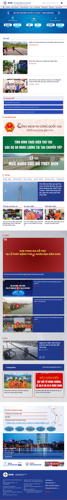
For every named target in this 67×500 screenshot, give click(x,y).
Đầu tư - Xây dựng (28, 179)
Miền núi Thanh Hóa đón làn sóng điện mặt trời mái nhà (46, 42)
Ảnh (6, 338)
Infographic (11, 367)
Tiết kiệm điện (50, 206)
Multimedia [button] (51, 7)
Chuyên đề (9, 98)
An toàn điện (29, 206)
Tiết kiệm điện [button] (44, 7)
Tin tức (7, 175)
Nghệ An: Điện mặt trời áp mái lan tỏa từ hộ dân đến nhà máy (49, 345)
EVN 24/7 (6, 276)
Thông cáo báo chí (24, 7)
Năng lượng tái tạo (33, 45)
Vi (61, 2)
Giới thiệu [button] (8, 7)
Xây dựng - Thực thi (34, 84)
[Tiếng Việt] (16, 2)
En (63, 2)
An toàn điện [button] (37, 7)
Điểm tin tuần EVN (17, 179)
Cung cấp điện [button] (59, 7)
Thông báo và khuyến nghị (13, 414)
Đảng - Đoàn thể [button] (15, 7)
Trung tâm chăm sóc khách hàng (15, 420)
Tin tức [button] (31, 7)
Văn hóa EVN (10, 448)
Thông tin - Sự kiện (7, 179)
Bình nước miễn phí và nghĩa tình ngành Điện (43, 61)
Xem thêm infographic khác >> (52, 367)
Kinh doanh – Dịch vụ (49, 179)
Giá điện (7, 417)
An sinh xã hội (32, 63)
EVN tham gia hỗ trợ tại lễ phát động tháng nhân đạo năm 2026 (24, 274)
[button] (64, 21)
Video (6, 235)
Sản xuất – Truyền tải (38, 179)
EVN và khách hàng (14, 410)
